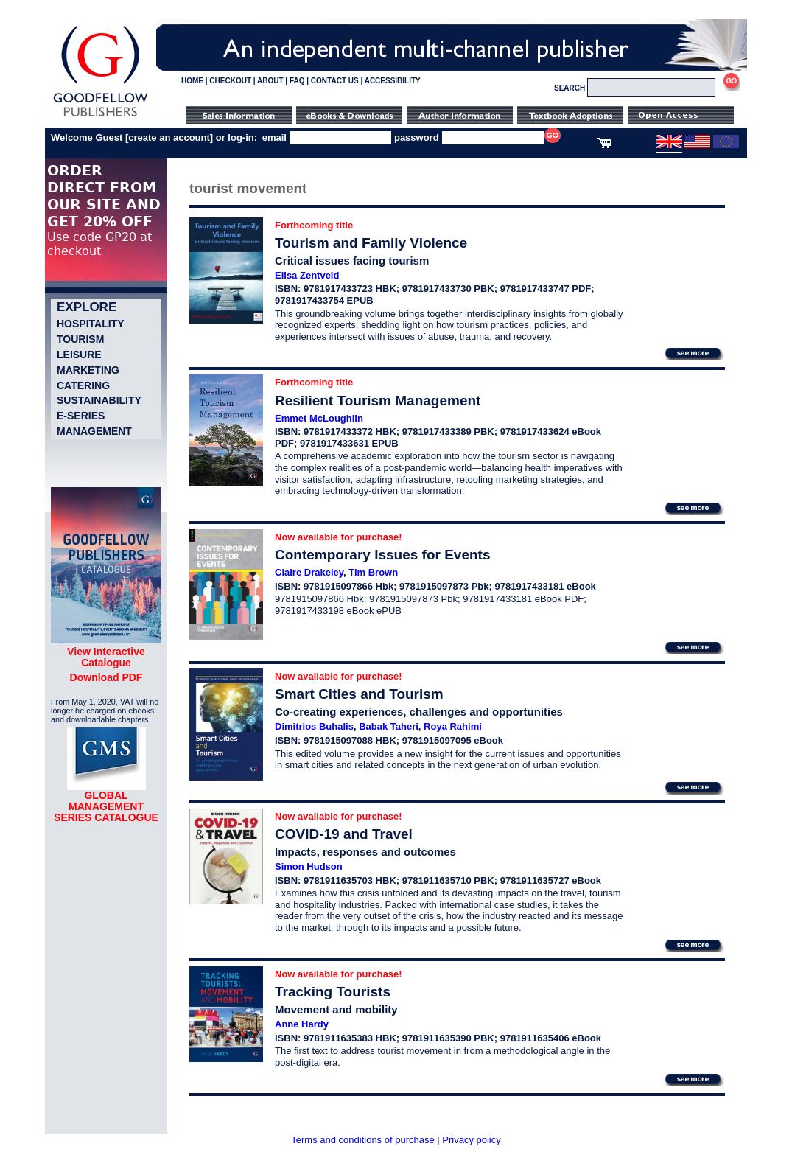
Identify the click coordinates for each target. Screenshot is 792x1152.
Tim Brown (373, 572)
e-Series (81, 416)
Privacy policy (471, 1139)
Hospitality (91, 323)
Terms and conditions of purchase (362, 1139)
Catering (83, 385)
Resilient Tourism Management (377, 400)
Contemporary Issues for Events (382, 554)
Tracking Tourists (332, 991)
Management (94, 431)
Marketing (88, 370)
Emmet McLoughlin (319, 418)
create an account (169, 137)
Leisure (79, 354)
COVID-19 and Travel (344, 834)
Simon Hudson (309, 866)
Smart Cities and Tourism (359, 694)
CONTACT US (335, 81)
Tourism (80, 339)
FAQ (297, 81)
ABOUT (270, 81)
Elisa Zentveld (307, 275)
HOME (192, 81)
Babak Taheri (388, 726)
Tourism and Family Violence (371, 243)
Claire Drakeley (309, 572)
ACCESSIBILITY (393, 81)
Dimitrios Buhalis (314, 726)
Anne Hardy (302, 1024)
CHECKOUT (230, 81)
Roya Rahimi (453, 726)
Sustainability (99, 400)
